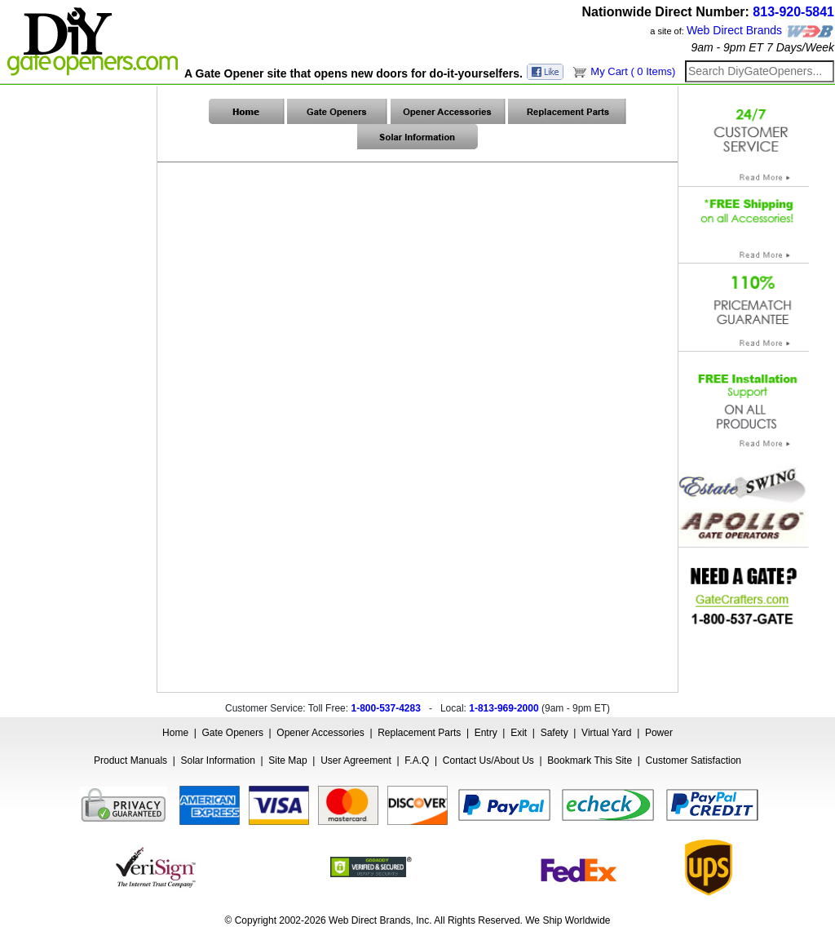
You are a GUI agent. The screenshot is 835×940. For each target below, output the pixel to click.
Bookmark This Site (589, 760)
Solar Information (218, 760)
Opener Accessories (320, 732)
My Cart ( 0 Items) (632, 71)
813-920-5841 (793, 12)
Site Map (287, 760)
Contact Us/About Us (488, 760)
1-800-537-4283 (385, 708)
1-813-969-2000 (503, 708)
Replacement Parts (419, 732)
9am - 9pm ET (727, 47)
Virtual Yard (606, 732)
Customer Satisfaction (693, 760)
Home (175, 732)
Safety (554, 732)
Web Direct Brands (734, 30)
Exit (518, 732)
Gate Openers (232, 732)
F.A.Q (416, 760)
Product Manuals (130, 760)
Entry (486, 732)
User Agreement (355, 760)
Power (659, 732)
